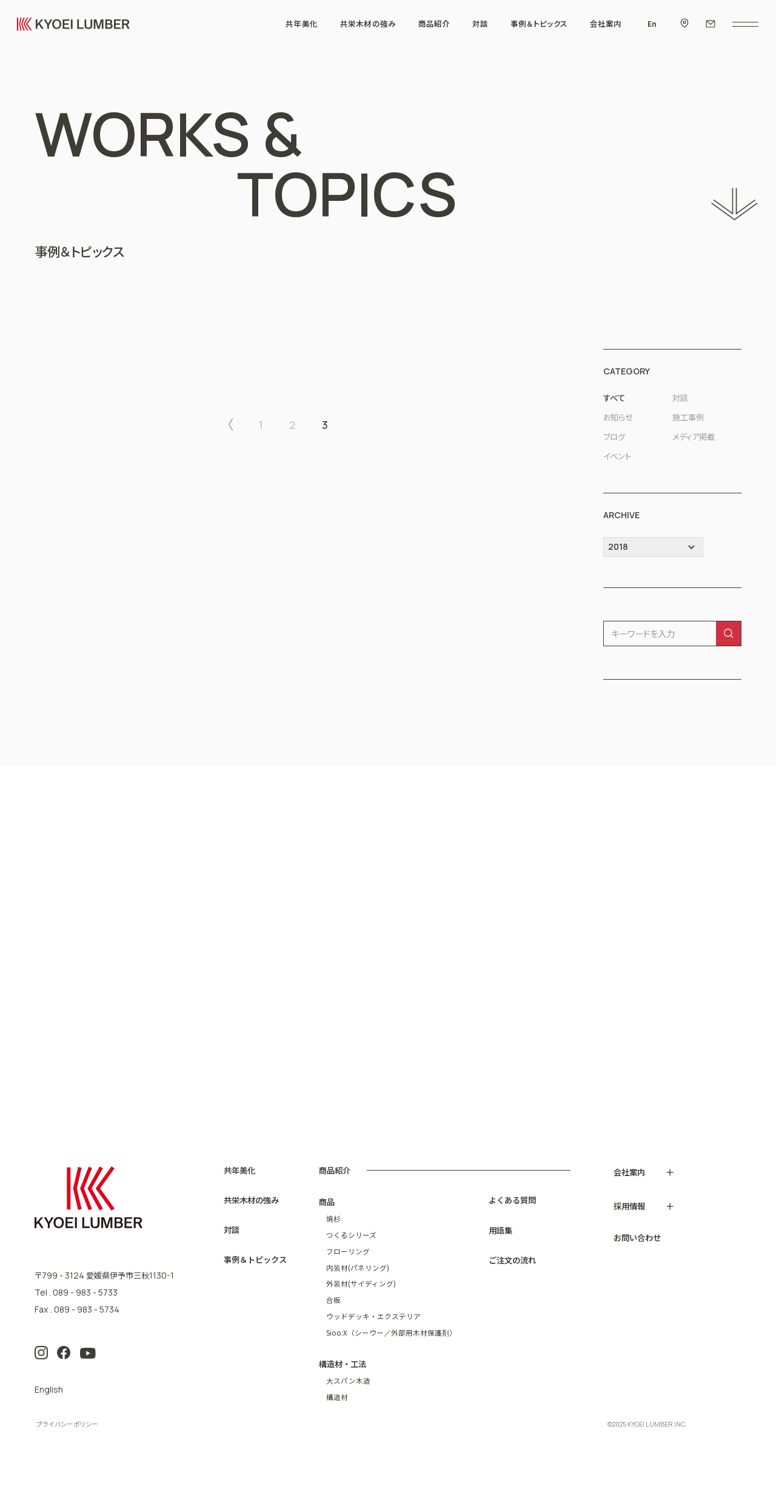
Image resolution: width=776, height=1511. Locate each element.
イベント (617, 456)
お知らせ (618, 417)
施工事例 (688, 417)
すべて (614, 398)
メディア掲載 (693, 437)
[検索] (728, 633)
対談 (680, 398)
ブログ (614, 437)
